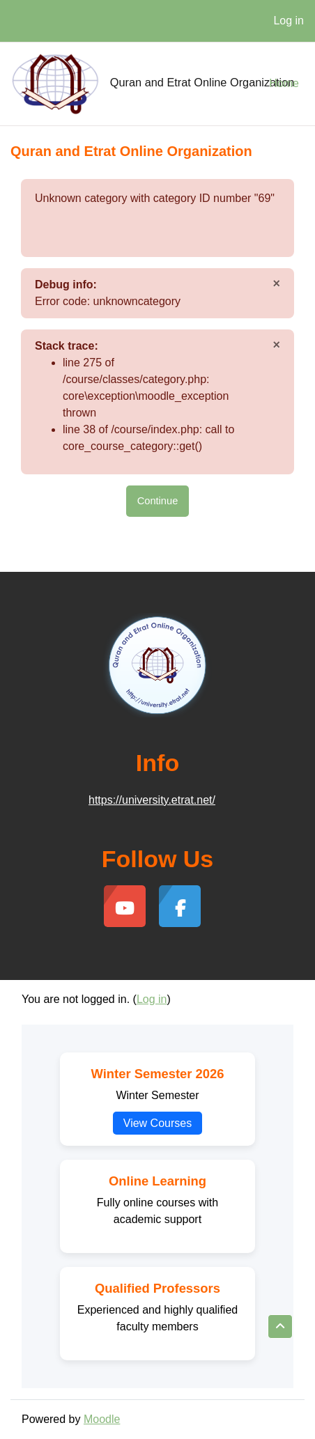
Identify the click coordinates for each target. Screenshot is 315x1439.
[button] (280, 1326)
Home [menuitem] (284, 83)
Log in (288, 20)
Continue (157, 500)
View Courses (157, 1123)
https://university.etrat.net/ (152, 800)
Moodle (102, 1419)
